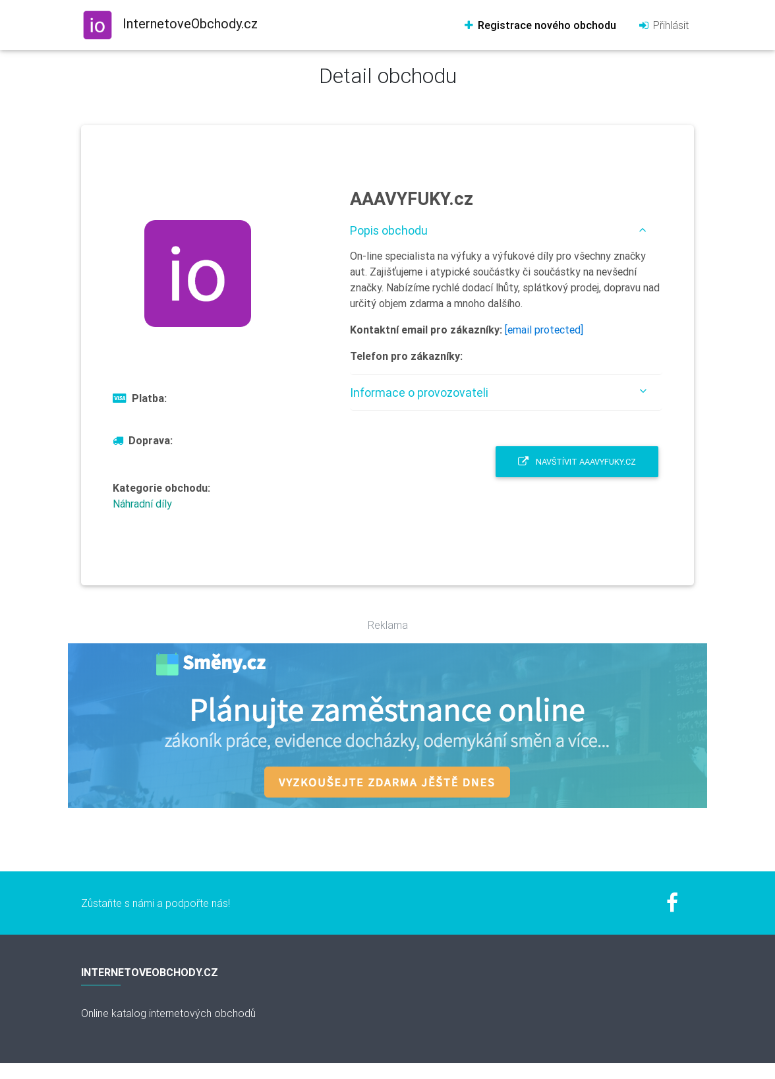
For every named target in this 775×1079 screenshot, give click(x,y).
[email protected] (544, 329)
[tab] (506, 230)
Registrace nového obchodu (539, 25)
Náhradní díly (142, 503)
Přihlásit (663, 25)
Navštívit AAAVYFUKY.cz (577, 461)
